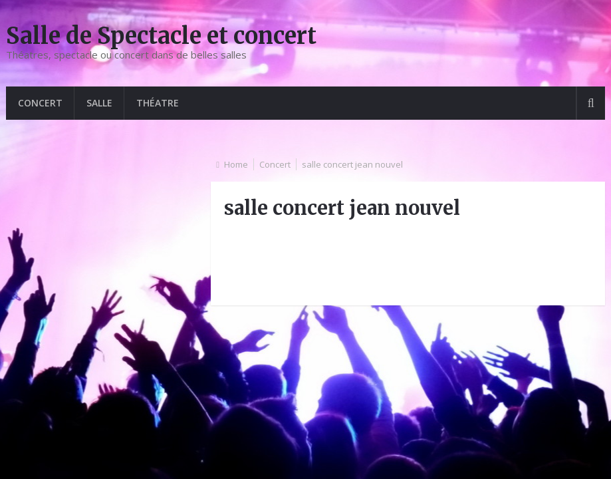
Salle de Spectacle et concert (161, 36)
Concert (40, 102)
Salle (99, 102)
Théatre (157, 102)
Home (236, 164)
